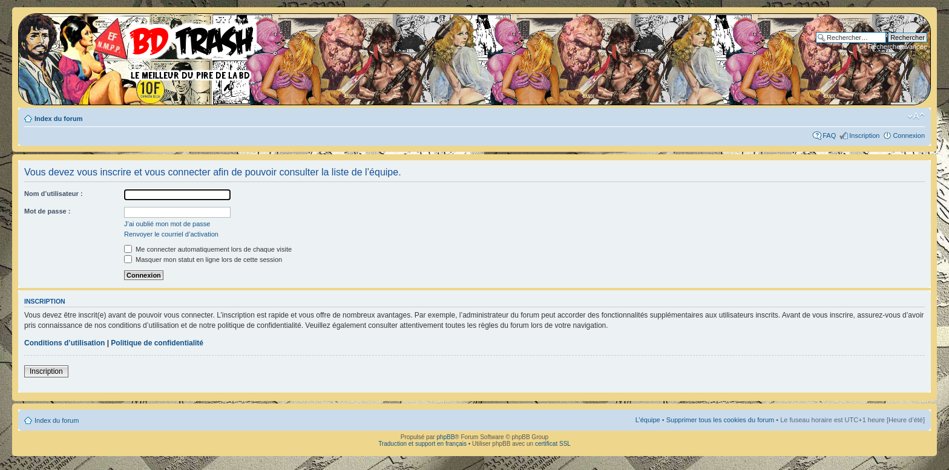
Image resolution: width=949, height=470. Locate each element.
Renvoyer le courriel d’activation (171, 234)
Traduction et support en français (422, 443)
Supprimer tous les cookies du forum (720, 419)
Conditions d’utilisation (64, 343)
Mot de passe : (47, 211)
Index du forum (58, 118)
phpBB (445, 437)
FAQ (829, 135)
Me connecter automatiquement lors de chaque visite (208, 249)
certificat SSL (553, 443)
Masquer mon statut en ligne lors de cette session (203, 259)
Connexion (909, 135)
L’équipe (647, 419)
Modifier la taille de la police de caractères (916, 116)
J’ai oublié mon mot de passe (167, 223)
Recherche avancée (897, 46)
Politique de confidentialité (157, 343)
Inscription (864, 135)
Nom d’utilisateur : (53, 193)
